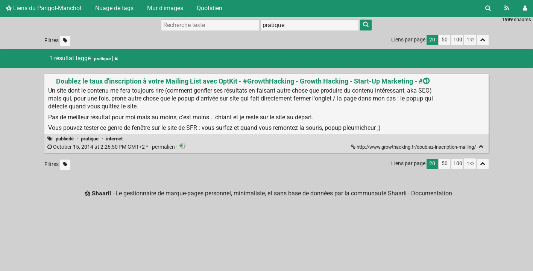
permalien (111, 147)
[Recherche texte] (210, 24)
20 (432, 40)
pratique (90, 139)
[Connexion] (525, 8)
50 (445, 40)
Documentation (431, 193)
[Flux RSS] (506, 8)
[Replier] (481, 146)
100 (457, 40)
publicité (65, 139)
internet (114, 139)
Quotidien (209, 8)
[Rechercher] (488, 8)
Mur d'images (165, 8)
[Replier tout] (483, 40)
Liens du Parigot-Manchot (44, 8)
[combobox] (309, 24)
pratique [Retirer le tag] (106, 58)
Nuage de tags (114, 8)
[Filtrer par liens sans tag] (65, 41)
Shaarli (101, 193)
